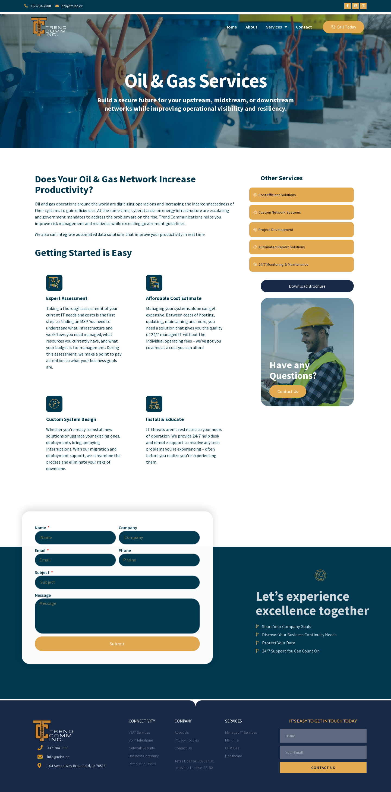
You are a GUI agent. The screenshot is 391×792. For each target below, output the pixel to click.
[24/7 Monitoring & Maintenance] (301, 264)
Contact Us (288, 391)
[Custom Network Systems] (301, 212)
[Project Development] (301, 229)
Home (231, 27)
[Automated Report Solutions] (301, 247)
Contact (304, 27)
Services (276, 27)
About (251, 27)
